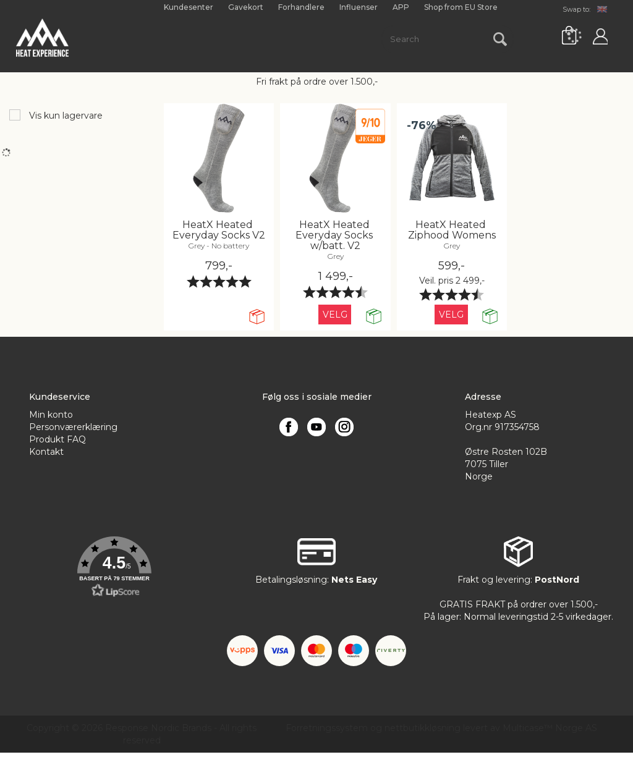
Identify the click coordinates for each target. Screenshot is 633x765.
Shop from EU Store (461, 7)
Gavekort (245, 7)
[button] (115, 567)
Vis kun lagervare (65, 115)
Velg (335, 314)
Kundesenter (188, 7)
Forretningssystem (327, 727)
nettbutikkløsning (422, 727)
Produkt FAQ (57, 439)
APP (401, 7)
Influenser (358, 7)
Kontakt (46, 451)
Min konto (51, 414)
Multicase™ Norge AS (550, 727)
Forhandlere (301, 7)
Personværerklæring (73, 427)
